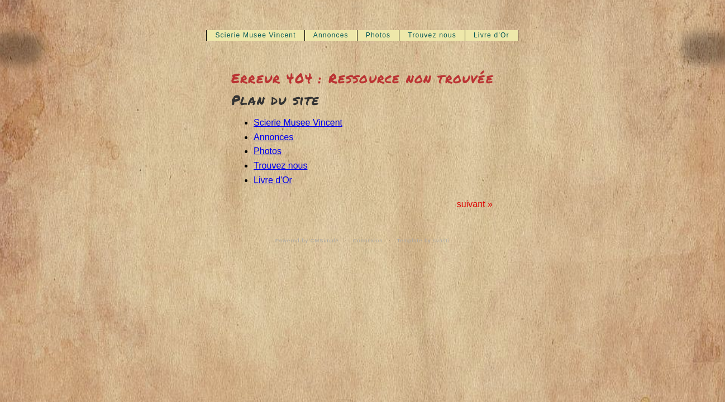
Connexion (368, 240)
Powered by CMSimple (307, 240)
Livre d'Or (491, 35)
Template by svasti (423, 240)
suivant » (475, 204)
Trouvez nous (432, 35)
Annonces (331, 35)
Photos (378, 35)
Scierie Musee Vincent (255, 35)
